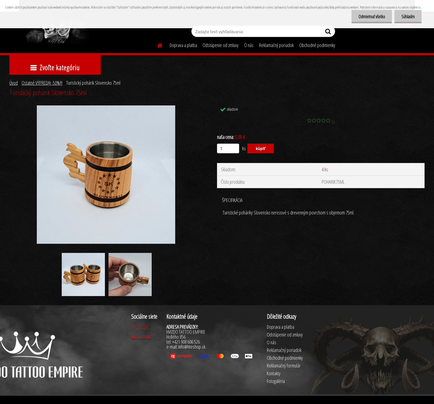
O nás (249, 45)
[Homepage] (156, 44)
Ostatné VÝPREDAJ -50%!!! (42, 82)
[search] (328, 32)
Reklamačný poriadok (276, 45)
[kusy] (228, 148)
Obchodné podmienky (317, 45)
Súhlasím (408, 17)
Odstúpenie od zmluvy (221, 45)
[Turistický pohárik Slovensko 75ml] (106, 108)
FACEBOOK (140, 326)
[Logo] (57, 32)
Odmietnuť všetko (371, 17)
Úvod (13, 82)
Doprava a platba (183, 45)
